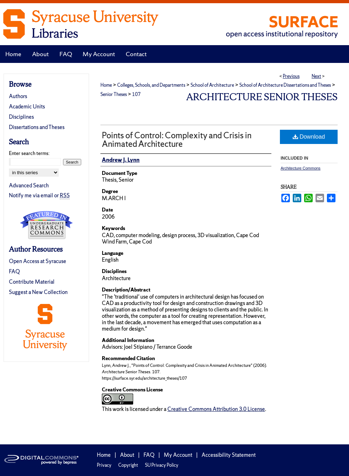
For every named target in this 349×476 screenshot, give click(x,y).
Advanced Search (29, 185)
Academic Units (27, 106)
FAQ (14, 271)
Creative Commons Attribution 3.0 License (216, 409)
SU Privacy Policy (161, 465)
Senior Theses (113, 94)
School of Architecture (212, 85)
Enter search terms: (29, 153)
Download (309, 137)
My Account (178, 455)
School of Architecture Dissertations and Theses (285, 85)
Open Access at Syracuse (37, 261)
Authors (18, 96)
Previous (291, 76)
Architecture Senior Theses (262, 97)
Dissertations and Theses (36, 127)
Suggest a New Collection (38, 292)
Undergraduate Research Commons (46, 225)
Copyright (128, 465)
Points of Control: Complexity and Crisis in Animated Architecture (176, 139)
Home (106, 85)
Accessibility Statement (229, 455)
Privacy (104, 465)
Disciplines (21, 117)
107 (136, 94)
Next (316, 76)
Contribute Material (31, 281)
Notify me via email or (39, 195)
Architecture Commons (301, 168)
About (127, 455)
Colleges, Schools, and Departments (151, 85)
